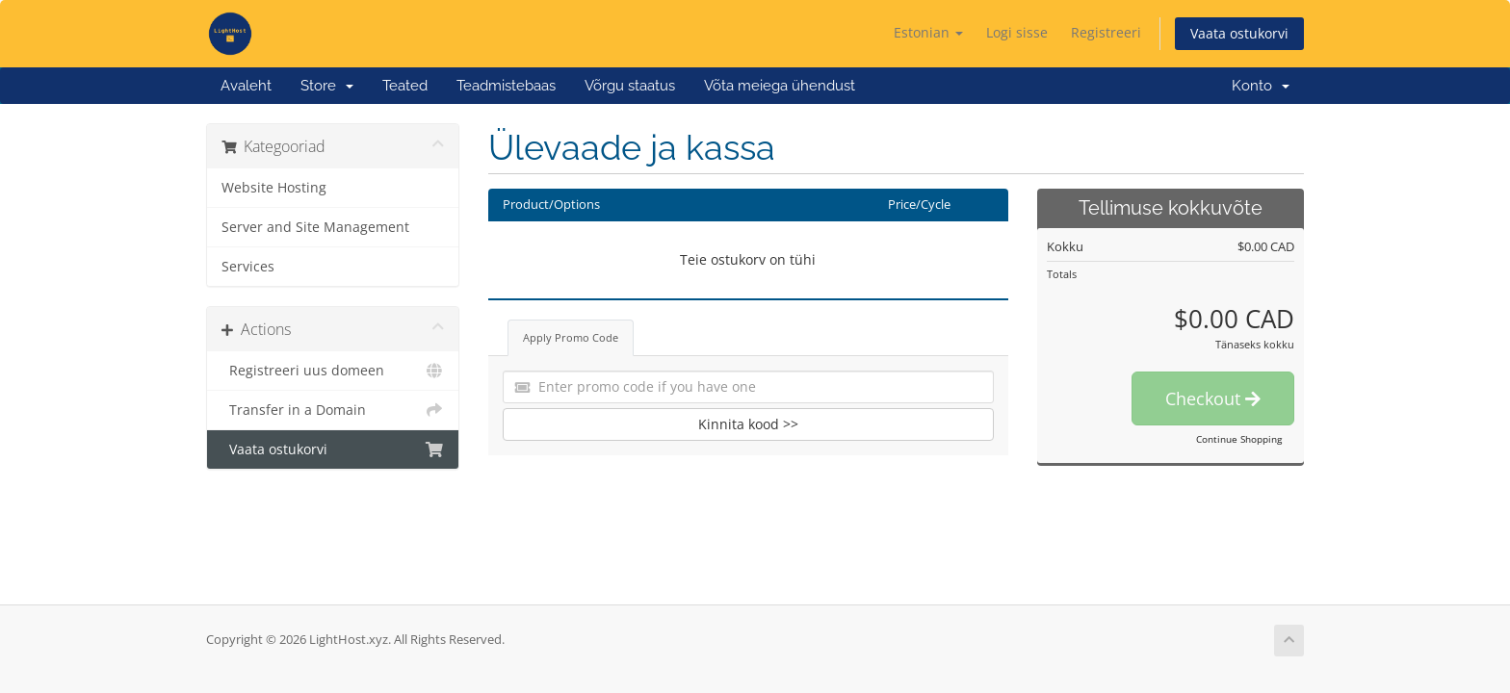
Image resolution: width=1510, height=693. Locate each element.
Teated (405, 85)
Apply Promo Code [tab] (570, 337)
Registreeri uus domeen (332, 370)
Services (247, 266)
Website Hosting (273, 187)
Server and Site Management (315, 227)
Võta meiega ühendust (779, 85)
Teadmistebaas (506, 85)
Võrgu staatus (630, 85)
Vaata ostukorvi (1239, 33)
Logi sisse (1017, 32)
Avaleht (246, 85)
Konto (1260, 85)
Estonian (928, 32)
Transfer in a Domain (332, 410)
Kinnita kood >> (748, 424)
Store (326, 85)
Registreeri (1106, 32)
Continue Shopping (1239, 439)
